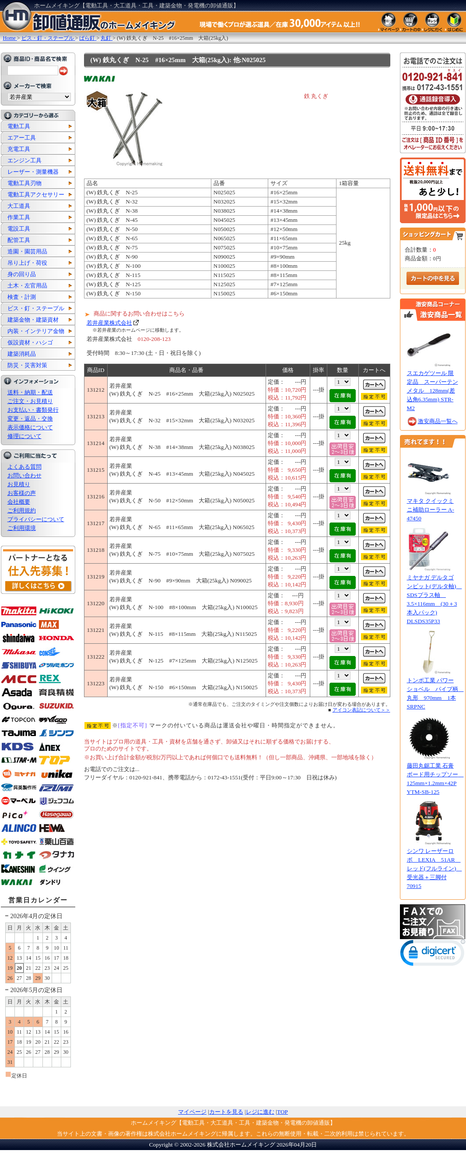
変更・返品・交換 (30, 418)
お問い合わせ (24, 475)
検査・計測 (21, 297)
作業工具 (18, 217)
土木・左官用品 (27, 285)
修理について (24, 436)
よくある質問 (24, 466)
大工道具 (18, 206)
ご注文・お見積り (30, 401)
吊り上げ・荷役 (27, 263)
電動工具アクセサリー (35, 194)
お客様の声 (21, 493)
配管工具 (18, 240)
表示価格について (30, 427)
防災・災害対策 (27, 365)
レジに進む (260, 1111)
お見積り (18, 484)
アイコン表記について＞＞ (361, 709)
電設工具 (18, 228)
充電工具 (18, 149)
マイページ (192, 1111)
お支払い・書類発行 (33, 410)
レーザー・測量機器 (33, 171)
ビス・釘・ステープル (35, 308)
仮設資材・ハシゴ (30, 342)
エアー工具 (21, 137)
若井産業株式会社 (109, 322)
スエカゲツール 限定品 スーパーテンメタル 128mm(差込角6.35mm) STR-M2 (432, 390)
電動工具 (18, 126)
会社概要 (18, 501)
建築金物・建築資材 (33, 319)
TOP (282, 1111)
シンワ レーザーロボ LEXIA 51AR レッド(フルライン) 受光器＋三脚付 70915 (434, 868)
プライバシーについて (35, 519)
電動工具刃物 (24, 183)
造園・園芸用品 (27, 251)
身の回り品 (21, 274)
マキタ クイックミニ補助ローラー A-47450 (430, 510)
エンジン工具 (24, 160)
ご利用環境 (21, 528)
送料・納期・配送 (30, 392)
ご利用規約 (21, 510)
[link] (433, 954)
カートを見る (226, 1111)
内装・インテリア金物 (35, 331)
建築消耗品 (21, 354)
